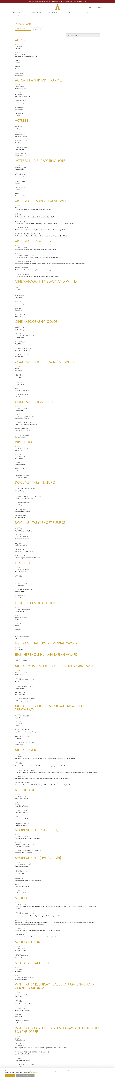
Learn (74, 12)
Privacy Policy (68, 1070)
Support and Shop (57, 12)
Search (90, 7)
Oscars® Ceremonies (31, 16)
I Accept (9, 1075)
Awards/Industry (23, 12)
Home (16, 16)
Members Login (98, 7)
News (92, 12)
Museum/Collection (40, 12)
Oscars (21, 16)
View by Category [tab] (23, 29)
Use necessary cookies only (25, 1075)
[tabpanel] (57, 550)
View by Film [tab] (37, 29)
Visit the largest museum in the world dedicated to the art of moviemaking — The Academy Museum (57, 1)
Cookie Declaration (33, 1072)
